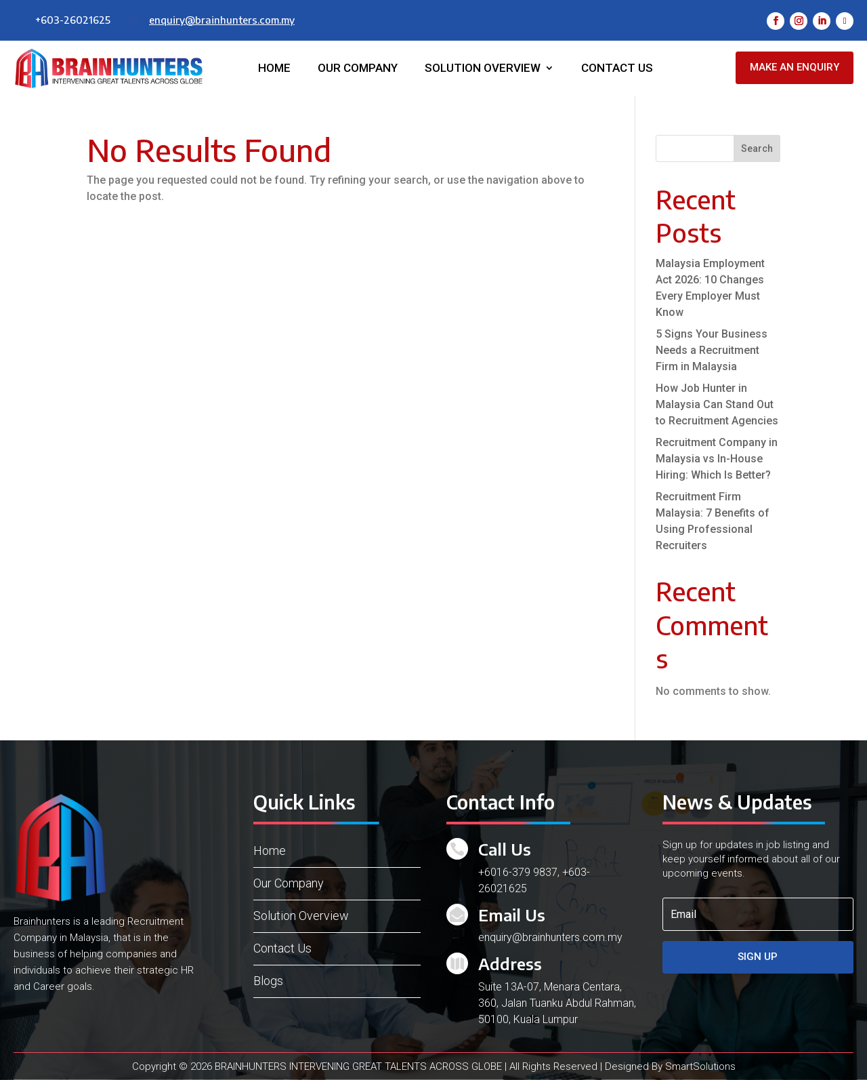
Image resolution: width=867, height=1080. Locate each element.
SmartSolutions (700, 1066)
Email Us (511, 914)
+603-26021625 (72, 20)
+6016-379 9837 (517, 872)
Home (274, 69)
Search (757, 148)
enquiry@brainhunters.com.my (222, 20)
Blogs (268, 981)
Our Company (358, 69)
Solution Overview (483, 69)
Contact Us (617, 69)
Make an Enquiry (794, 67)
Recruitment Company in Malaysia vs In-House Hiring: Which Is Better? (717, 458)
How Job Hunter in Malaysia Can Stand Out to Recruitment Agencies (717, 404)
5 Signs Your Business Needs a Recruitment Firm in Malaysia (711, 350)
